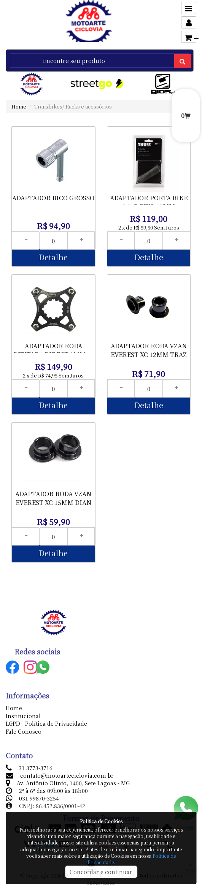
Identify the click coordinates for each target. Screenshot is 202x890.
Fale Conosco (23, 731)
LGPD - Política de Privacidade (46, 723)
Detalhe (53, 257)
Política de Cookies (101, 821)
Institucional (23, 716)
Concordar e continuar (101, 872)
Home (18, 106)
